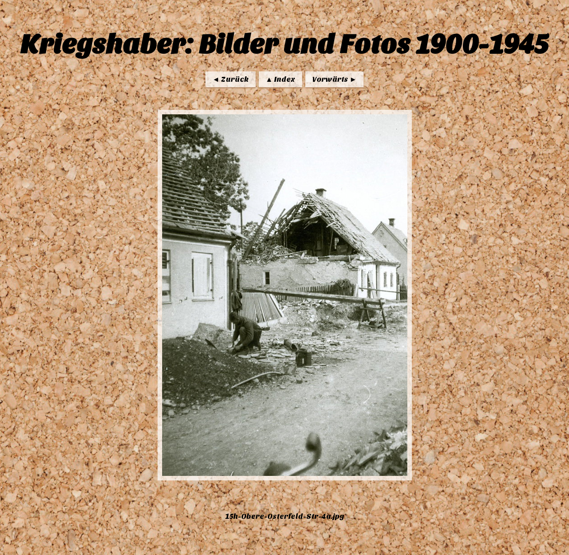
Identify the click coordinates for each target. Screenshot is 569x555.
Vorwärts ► (334, 79)
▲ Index (280, 79)
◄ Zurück (230, 79)
